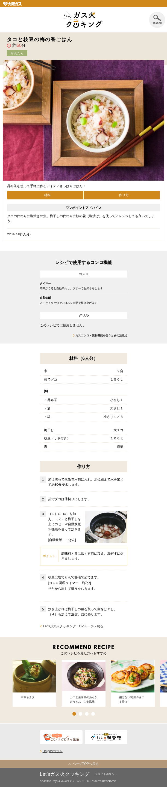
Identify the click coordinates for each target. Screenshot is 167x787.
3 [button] (87, 714)
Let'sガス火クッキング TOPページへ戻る (73, 626)
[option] (34, 683)
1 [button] (74, 714)
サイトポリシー (107, 774)
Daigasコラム (53, 751)
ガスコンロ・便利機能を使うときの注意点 (101, 335)
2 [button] (80, 714)
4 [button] (93, 714)
